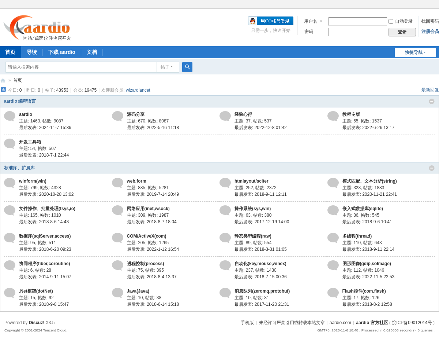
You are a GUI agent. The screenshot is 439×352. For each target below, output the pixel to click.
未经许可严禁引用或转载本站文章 (292, 322)
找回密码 (430, 21)
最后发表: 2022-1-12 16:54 (153, 249)
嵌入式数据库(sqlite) (362, 208)
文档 (92, 52)
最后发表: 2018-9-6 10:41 (367, 221)
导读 (32, 52)
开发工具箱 (30, 141)
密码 (308, 31)
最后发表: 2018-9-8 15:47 (44, 304)
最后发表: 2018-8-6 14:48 (44, 221)
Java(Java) (138, 291)
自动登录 (401, 21)
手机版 (247, 322)
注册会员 (430, 31)
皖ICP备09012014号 (412, 322)
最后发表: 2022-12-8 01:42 (260, 127)
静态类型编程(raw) (252, 236)
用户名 (310, 21)
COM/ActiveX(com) (146, 236)
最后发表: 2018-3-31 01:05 (260, 249)
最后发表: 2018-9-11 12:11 (260, 194)
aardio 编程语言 (20, 101)
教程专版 (351, 114)
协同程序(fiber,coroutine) (44, 263)
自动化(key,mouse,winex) (260, 263)
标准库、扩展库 (19, 167)
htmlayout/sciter (251, 181)
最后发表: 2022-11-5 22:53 (368, 276)
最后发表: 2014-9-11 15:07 (45, 276)
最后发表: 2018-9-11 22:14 (368, 249)
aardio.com (340, 322)
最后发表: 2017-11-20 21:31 (261, 304)
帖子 (165, 67)
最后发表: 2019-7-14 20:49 (153, 194)
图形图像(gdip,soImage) (366, 263)
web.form (136, 181)
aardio (25, 114)
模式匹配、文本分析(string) (369, 181)
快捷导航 (414, 52)
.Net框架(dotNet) (36, 291)
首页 (17, 80)
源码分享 (136, 114)
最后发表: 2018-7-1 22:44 (44, 155)
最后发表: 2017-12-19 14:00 (261, 221)
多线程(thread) (357, 236)
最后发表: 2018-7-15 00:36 (260, 276)
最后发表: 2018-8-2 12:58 (367, 304)
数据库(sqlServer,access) (45, 236)
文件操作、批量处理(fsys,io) (47, 208)
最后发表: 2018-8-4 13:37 (152, 276)
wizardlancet (138, 90)
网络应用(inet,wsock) (148, 208)
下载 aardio (61, 52)
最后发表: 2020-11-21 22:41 (369, 194)
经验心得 (243, 114)
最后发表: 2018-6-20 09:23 (45, 249)
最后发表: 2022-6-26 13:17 (368, 127)
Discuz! (37, 322)
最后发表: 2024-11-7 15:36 (45, 127)
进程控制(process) (145, 263)
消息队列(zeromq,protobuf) (262, 291)
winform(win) (32, 181)
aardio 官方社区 (3, 80)
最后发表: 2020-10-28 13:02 (46, 194)
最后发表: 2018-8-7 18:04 (152, 221)
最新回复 (430, 89)
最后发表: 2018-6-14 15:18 (153, 304)
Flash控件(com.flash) (364, 291)
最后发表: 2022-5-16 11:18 (153, 127)
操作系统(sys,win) (252, 208)
